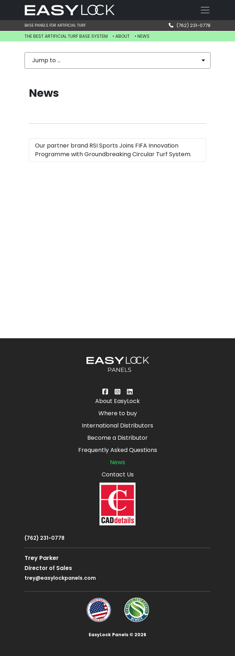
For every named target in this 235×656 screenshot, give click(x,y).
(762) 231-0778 (189, 25)
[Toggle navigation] (205, 10)
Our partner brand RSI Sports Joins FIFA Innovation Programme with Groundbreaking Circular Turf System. (113, 149)
